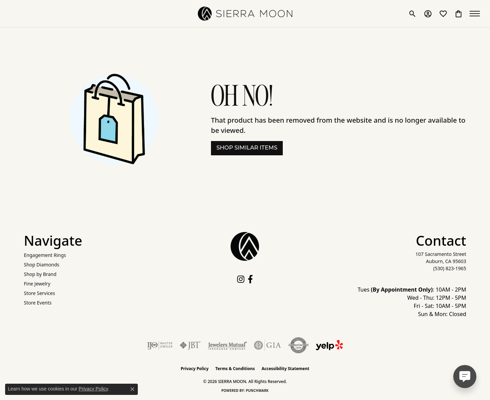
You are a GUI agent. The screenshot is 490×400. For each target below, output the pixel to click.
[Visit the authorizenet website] (298, 345)
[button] (412, 13)
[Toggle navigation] (476, 13)
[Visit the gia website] (267, 345)
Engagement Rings (45, 255)
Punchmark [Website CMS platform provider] (257, 390)
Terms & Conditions (235, 368)
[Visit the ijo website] (160, 345)
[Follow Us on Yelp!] (329, 345)
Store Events (37, 302)
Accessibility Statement (285, 368)
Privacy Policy (195, 368)
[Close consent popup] (132, 389)
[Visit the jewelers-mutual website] (227, 345)
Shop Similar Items (246, 148)
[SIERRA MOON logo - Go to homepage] (245, 13)
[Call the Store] (449, 268)
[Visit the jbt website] (190, 345)
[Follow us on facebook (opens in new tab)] (250, 279)
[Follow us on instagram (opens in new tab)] (240, 279)
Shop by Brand (40, 274)
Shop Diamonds (41, 264)
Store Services (39, 293)
